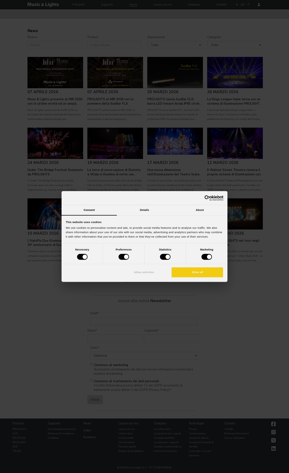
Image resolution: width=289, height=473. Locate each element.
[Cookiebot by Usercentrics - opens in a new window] (207, 198)
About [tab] (200, 209)
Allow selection (144, 272)
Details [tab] (144, 209)
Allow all (197, 272)
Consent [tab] (89, 209)
